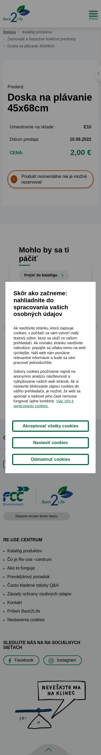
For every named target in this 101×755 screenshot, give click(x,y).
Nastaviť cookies (50, 442)
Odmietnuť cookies (50, 459)
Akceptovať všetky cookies (50, 426)
